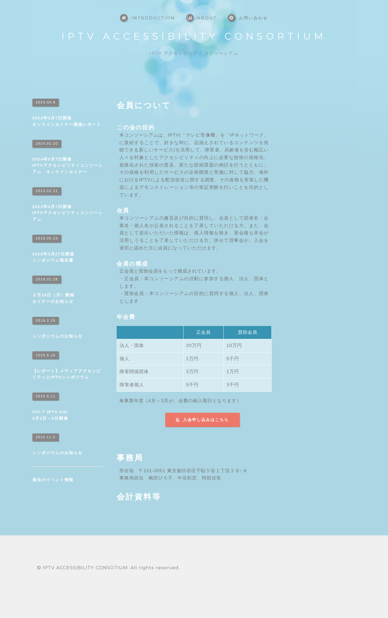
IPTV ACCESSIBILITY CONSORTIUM (194, 36)
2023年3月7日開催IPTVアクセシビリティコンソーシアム (67, 212)
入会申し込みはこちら (206, 420)
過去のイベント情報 (53, 480)
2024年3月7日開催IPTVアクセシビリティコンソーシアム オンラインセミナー (67, 165)
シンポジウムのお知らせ (57, 336)
